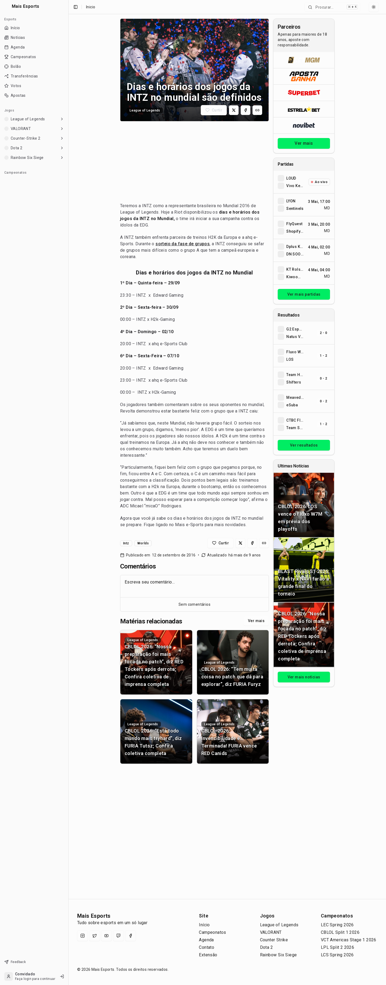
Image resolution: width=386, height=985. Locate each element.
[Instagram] (82, 935)
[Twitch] (118, 935)
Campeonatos (212, 932)
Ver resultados (304, 445)
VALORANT (271, 932)
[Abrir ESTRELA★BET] (303, 109)
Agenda (206, 939)
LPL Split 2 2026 (337, 947)
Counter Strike (274, 939)
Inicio (90, 7)
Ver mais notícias (304, 677)
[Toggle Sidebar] (68, 492)
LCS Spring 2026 (337, 954)
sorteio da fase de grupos (182, 243)
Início (204, 924)
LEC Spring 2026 (337, 924)
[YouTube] (106, 935)
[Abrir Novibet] (303, 125)
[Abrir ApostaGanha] (303, 76)
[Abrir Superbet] (303, 92)
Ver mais (256, 621)
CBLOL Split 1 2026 (340, 932)
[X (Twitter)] (94, 935)
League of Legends (279, 924)
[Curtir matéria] (214, 110)
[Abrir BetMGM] (303, 60)
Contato (206, 947)
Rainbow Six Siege (278, 954)
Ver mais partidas (304, 294)
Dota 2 (266, 947)
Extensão (208, 954)
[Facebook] (130, 935)
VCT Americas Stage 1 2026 (348, 939)
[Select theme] (373, 7)
